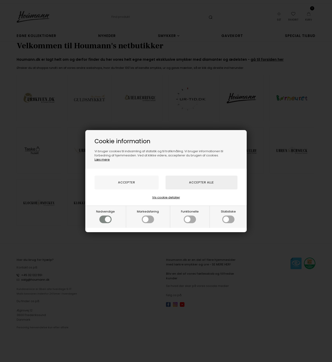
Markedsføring (148, 216)
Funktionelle (190, 216)
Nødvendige (105, 216)
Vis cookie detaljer (166, 197)
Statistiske (228, 216)
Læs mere (102, 159)
